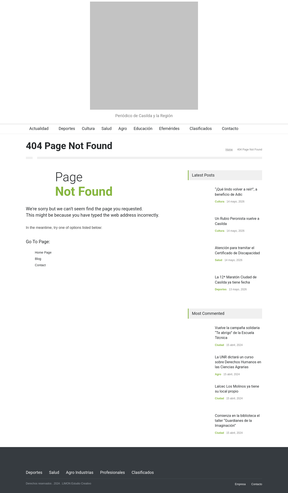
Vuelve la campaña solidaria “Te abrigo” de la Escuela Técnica (237, 333)
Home (229, 149)
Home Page (43, 252)
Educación (143, 128)
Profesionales (112, 472)
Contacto (230, 128)
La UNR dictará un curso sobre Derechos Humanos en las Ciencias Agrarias (238, 362)
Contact (40, 265)
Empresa (240, 484)
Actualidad (39, 128)
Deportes (67, 128)
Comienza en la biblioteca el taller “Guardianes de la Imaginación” (237, 420)
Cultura (88, 128)
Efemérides (169, 128)
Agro (122, 128)
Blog (38, 259)
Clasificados (201, 128)
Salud (106, 128)
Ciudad (219, 345)
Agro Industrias (79, 472)
